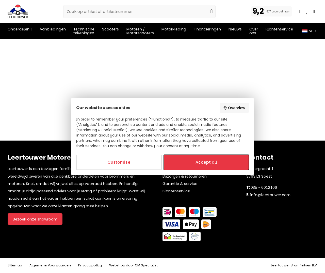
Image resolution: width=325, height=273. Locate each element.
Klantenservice (176, 191)
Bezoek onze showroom (35, 219)
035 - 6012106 (264, 187)
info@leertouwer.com (270, 194)
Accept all (206, 162)
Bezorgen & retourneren (184, 176)
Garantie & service (179, 183)
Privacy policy (90, 265)
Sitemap (15, 265)
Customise (119, 162)
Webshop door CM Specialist (133, 265)
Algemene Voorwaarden (50, 265)
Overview (234, 107)
